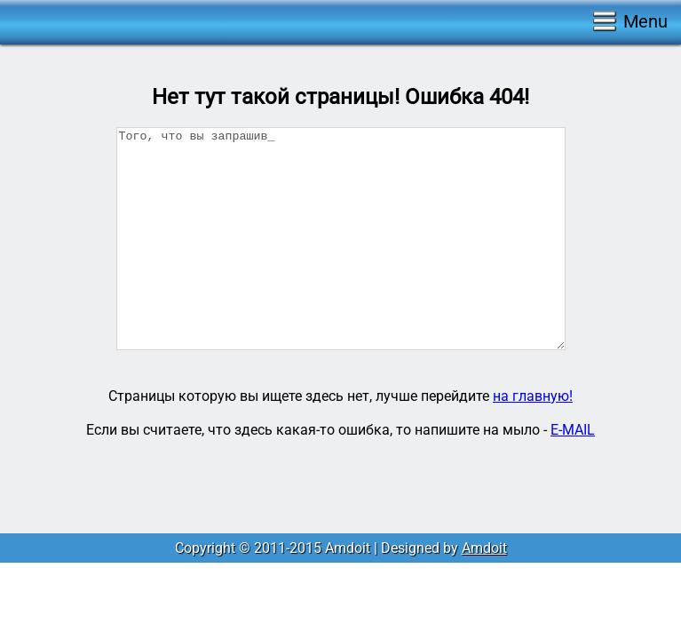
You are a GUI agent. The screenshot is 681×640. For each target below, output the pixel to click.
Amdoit (484, 548)
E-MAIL (572, 429)
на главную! (533, 396)
